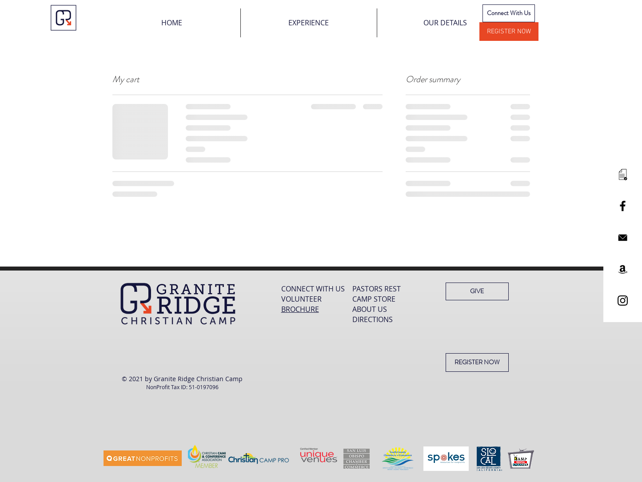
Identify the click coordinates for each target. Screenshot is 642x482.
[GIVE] (477, 291)
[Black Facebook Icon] (623, 206)
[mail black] (623, 237)
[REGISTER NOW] (508, 31)
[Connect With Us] (508, 13)
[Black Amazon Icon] (623, 269)
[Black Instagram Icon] (623, 300)
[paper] (623, 174)
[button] (309, 22)
